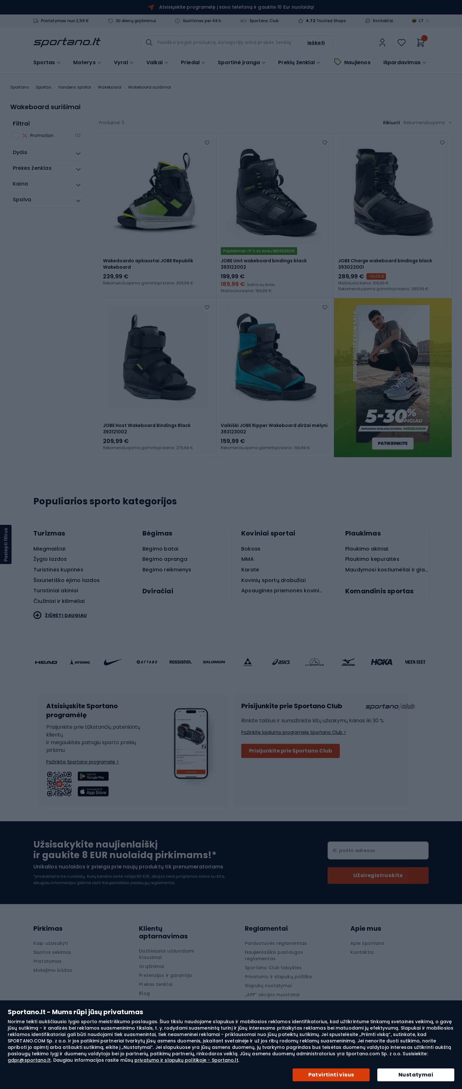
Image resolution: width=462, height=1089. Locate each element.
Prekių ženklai (296, 62)
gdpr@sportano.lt (29, 1060)
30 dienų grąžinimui (136, 20)
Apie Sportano (367, 943)
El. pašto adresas (354, 850)
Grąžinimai (151, 966)
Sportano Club (264, 20)
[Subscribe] (378, 875)
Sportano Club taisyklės (273, 967)
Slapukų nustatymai (268, 985)
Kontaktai (383, 20)
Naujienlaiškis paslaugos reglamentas (274, 955)
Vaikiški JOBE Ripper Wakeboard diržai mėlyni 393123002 (274, 428)
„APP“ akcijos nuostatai (272, 994)
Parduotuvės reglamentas (276, 943)
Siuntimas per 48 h (202, 20)
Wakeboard (109, 87)
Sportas (43, 87)
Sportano (19, 87)
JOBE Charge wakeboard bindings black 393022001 (385, 263)
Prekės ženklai (155, 984)
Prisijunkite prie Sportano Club (290, 750)
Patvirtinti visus (331, 1074)
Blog (144, 993)
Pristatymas (47, 961)
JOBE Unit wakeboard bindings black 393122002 (264, 263)
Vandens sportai (74, 87)
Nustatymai (415, 1074)
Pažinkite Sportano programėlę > (82, 762)
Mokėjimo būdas (52, 970)
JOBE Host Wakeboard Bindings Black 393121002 (147, 428)
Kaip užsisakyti (50, 943)
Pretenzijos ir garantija (165, 975)
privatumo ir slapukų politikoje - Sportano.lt (186, 1060)
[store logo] (67, 42)
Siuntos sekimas (52, 952)
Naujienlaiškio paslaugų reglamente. (138, 882)
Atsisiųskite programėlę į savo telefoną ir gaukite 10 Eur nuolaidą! (236, 7)
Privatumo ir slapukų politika (278, 976)
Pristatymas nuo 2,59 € (65, 20)
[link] (382, 43)
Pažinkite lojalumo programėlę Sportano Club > (293, 732)
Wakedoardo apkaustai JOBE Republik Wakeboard (148, 263)
